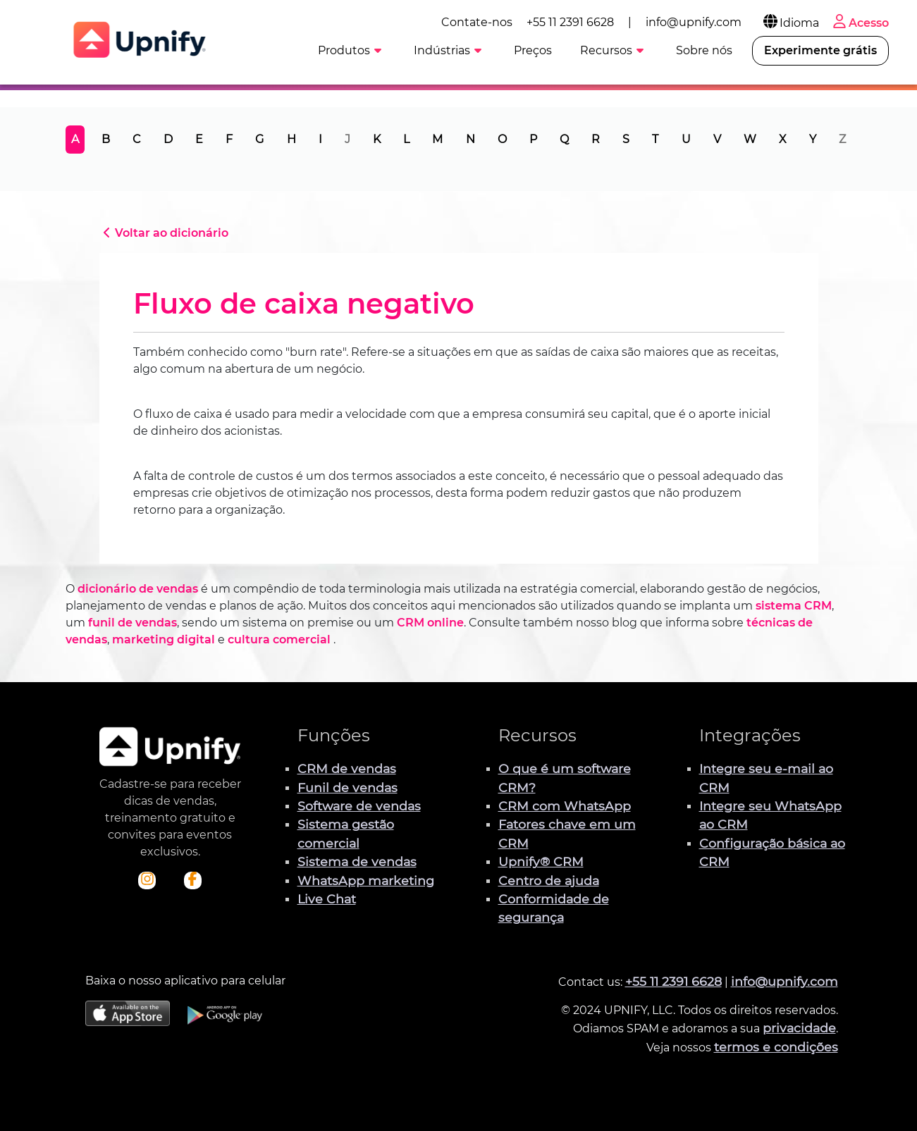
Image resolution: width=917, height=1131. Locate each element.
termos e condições (776, 1046)
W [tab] (750, 139)
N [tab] (470, 139)
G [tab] (259, 139)
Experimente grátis (820, 50)
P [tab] (533, 139)
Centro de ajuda (548, 880)
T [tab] (655, 139)
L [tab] (406, 139)
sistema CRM (794, 605)
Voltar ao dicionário (163, 233)
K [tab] (377, 139)
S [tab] (625, 139)
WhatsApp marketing (365, 880)
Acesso (859, 23)
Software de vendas (359, 805)
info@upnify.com (693, 22)
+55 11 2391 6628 (570, 22)
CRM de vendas (346, 768)
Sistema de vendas (357, 861)
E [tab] (199, 139)
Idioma (790, 23)
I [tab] (320, 139)
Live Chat (326, 898)
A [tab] (75, 139)
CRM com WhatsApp (564, 805)
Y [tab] (812, 139)
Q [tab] (564, 139)
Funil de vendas (347, 787)
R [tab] (595, 139)
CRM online (430, 622)
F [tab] (229, 139)
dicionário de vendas (138, 588)
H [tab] (291, 139)
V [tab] (717, 139)
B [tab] (105, 139)
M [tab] (437, 139)
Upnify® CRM (541, 861)
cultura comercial (279, 639)
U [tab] (686, 139)
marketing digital (163, 639)
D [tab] (168, 139)
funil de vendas (132, 622)
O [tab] (502, 139)
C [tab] (137, 139)
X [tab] (783, 139)
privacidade (799, 1027)
